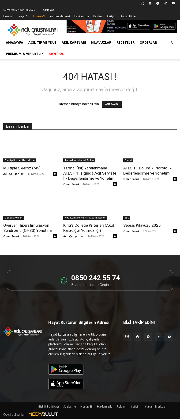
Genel (128, 160)
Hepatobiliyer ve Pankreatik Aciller (85, 217)
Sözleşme (69, 406)
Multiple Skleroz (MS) (22, 168)
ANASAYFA (111, 104)
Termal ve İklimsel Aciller (79, 160)
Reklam (98, 16)
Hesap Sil (86, 406)
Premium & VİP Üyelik (25, 53)
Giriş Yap (48, 9)
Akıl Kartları (74, 42)
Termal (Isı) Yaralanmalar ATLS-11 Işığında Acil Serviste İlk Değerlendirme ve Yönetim (89, 173)
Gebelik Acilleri (13, 217)
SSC (127, 217)
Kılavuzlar (101, 42)
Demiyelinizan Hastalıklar (20, 160)
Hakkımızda (81, 16)
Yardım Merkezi (60, 16)
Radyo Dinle (128, 16)
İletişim (111, 16)
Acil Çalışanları (13, 173)
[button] (171, 42)
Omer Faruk (71, 184)
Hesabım (8, 16)
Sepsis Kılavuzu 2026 (142, 225)
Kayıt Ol (23, 16)
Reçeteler (125, 42)
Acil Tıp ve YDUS (42, 42)
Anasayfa (14, 42)
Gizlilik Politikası (48, 406)
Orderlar (148, 42)
